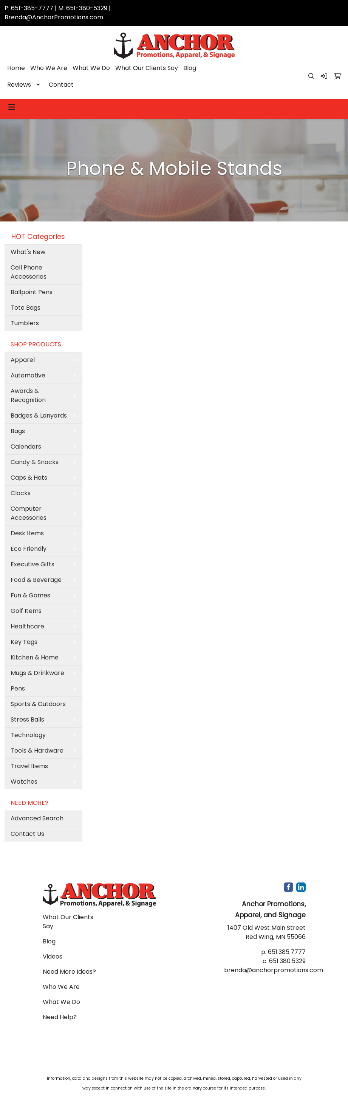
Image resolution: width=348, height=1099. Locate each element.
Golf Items (26, 610)
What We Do (91, 68)
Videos (52, 956)
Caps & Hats (29, 477)
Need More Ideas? (69, 971)
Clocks (21, 493)
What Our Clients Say (146, 68)
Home (16, 68)
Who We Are (48, 68)
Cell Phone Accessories (28, 272)
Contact (61, 84)
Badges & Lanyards (39, 415)
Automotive (28, 375)
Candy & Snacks (35, 462)
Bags (18, 431)
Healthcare (27, 626)
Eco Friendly (28, 548)
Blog (189, 68)
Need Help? (60, 1017)
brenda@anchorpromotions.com (273, 970)
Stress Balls (27, 719)
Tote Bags (25, 307)
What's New (28, 252)
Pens (18, 688)
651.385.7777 (287, 952)
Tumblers (25, 323)
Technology (28, 735)
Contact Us (27, 833)
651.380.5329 (287, 961)
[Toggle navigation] (12, 107)
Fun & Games (30, 595)
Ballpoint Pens (32, 292)
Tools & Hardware (37, 750)
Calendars (26, 446)
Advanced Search (37, 818)
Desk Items (27, 533)
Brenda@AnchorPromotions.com (54, 17)
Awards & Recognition (28, 395)
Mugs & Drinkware (37, 673)
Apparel (23, 359)
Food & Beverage (36, 579)
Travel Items (29, 766)
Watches (24, 781)
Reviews (19, 84)
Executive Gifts (32, 564)
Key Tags (24, 642)
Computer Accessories (28, 513)
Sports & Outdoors (38, 704)
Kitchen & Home (35, 657)
